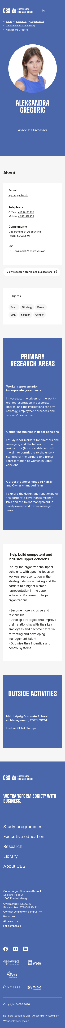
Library (10, 856)
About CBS (14, 866)
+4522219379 (26, 216)
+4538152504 (26, 212)
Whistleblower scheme (16, 1020)
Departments (37, 21)
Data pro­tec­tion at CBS (17, 1015)
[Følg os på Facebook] (5, 949)
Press (6, 916)
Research (21, 21)
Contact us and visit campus (20, 911)
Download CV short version (29, 251)
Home (9, 21)
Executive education (23, 836)
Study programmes (22, 827)
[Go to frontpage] (18, 10)
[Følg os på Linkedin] (25, 949)
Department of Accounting (20, 25)
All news (8, 921)
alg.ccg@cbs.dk (18, 195)
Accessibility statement (45, 1015)
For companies (12, 925)
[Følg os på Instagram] (15, 949)
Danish (41, 11)
